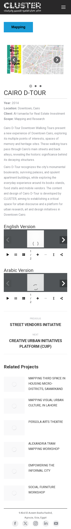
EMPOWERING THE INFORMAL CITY (41, 468)
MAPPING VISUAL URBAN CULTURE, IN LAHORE (45, 402)
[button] (14, 59)
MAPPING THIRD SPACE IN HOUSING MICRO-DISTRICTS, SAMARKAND (46, 384)
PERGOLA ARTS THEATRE (45, 422)
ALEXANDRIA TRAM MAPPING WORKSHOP (43, 446)
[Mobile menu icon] (63, 7)
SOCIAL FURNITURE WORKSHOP (41, 489)
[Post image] (14, 384)
